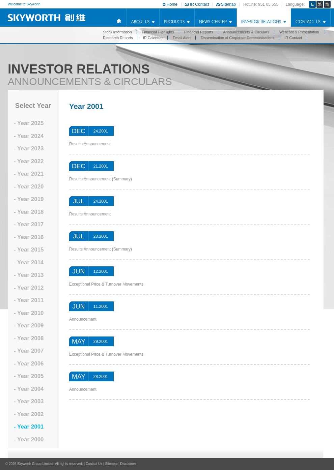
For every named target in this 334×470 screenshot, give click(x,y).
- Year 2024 (29, 136)
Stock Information (117, 32)
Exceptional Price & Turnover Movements (106, 284)
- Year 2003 (29, 401)
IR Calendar (153, 38)
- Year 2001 (29, 426)
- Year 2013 (29, 275)
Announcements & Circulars (246, 32)
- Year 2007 (29, 351)
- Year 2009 (29, 325)
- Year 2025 (29, 123)
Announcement (82, 319)
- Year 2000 (29, 439)
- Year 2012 (29, 288)
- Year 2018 (29, 212)
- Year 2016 (29, 237)
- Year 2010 (29, 313)
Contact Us (308, 21)
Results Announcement (90, 144)
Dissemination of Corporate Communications (237, 38)
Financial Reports (198, 32)
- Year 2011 (29, 300)
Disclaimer (128, 464)
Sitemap (228, 4)
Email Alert (182, 38)
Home (172, 4)
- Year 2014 (29, 262)
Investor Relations (261, 21)
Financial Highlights (158, 32)
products (174, 21)
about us (140, 21)
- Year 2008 (29, 338)
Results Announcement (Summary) (100, 179)
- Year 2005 (29, 376)
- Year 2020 (29, 186)
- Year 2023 (29, 148)
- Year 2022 (29, 161)
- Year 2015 (29, 249)
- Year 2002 (29, 414)
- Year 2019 (29, 199)
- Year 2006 (29, 363)
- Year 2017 (29, 224)
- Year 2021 (29, 174)
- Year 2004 (29, 389)
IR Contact (199, 4)
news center (213, 21)
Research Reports (118, 38)
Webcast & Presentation (299, 32)
